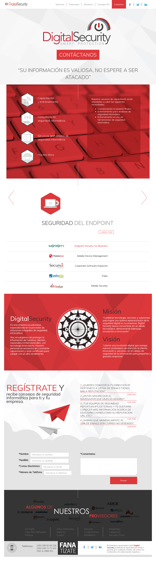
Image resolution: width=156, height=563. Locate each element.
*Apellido (23, 459)
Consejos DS (103, 4)
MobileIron (89, 535)
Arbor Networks (65, 528)
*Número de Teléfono (30, 472)
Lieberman (115, 531)
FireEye (29, 535)
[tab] (78, 245)
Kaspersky (114, 528)
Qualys (60, 535)
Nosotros (88, 4)
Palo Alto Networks (35, 531)
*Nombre (23, 453)
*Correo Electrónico (29, 466)
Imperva (61, 531)
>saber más (106, 232)
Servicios (60, 4)
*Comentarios (87, 453)
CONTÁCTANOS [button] (78, 55)
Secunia (88, 528)
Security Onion (117, 535)
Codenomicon (91, 531)
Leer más (131, 394)
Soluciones (74, 4)
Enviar (124, 480)
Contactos (119, 4)
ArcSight (29, 528)
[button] (78, 245)
